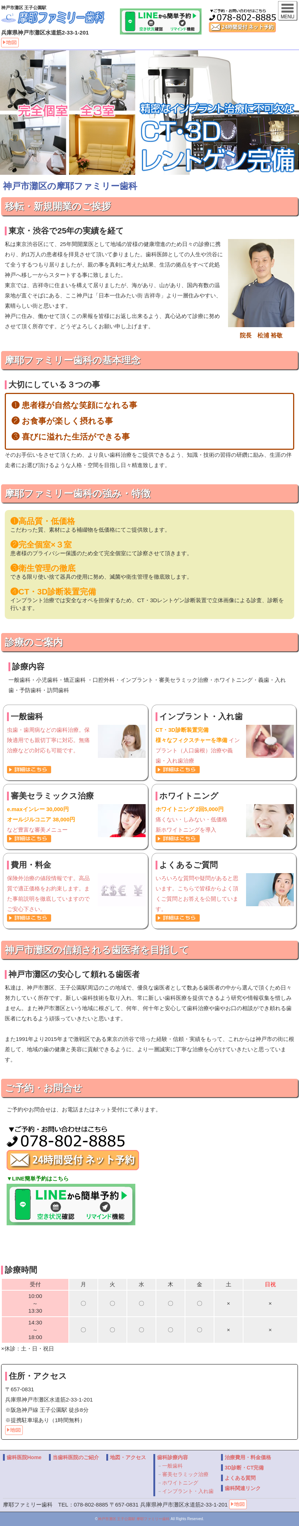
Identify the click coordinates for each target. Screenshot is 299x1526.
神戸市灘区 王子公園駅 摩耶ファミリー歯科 (134, 1519)
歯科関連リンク (243, 1488)
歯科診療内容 (172, 1457)
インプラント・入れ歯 (188, 1491)
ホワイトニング (180, 1483)
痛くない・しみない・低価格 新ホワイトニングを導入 (225, 819)
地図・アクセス (128, 1457)
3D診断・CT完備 (244, 1468)
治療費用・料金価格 (248, 1457)
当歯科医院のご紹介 (76, 1457)
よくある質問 (240, 1478)
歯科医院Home (24, 1457)
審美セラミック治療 (185, 1474)
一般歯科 (172, 1466)
